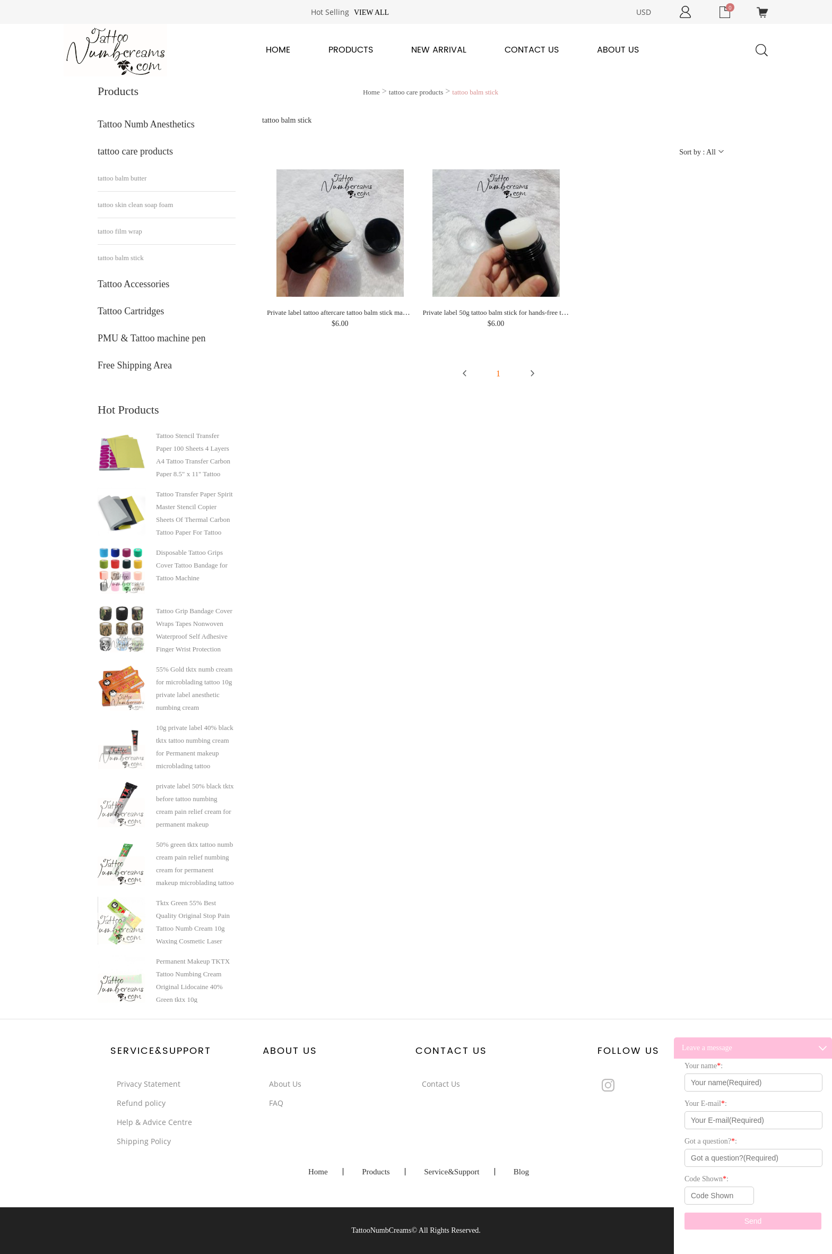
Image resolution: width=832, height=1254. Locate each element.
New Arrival (438, 50)
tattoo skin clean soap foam (135, 205)
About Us (618, 50)
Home (278, 50)
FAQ (276, 1103)
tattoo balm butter (122, 178)
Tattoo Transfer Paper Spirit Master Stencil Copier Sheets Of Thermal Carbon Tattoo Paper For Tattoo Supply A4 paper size (194, 513)
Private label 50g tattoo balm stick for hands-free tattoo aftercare (512, 312)
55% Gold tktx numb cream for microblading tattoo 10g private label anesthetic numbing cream (194, 688)
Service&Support (451, 1171)
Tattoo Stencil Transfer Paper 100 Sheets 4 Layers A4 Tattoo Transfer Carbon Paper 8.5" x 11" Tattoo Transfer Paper (193, 454)
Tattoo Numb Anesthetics (146, 124)
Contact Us (532, 50)
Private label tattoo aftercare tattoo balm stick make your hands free (360, 312)
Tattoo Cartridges (131, 311)
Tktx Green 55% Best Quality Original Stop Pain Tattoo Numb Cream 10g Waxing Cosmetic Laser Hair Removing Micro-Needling (193, 921)
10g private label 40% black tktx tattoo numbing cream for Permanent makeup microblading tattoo (194, 746)
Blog (521, 1171)
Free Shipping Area (135, 365)
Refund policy (141, 1103)
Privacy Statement (148, 1084)
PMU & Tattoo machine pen (151, 338)
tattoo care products (135, 151)
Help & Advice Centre (154, 1122)
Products (350, 50)
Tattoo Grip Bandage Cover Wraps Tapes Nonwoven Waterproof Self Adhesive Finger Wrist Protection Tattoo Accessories (194, 629)
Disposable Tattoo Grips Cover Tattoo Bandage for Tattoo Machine (192, 565)
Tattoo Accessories (133, 284)
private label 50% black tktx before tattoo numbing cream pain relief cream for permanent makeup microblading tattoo (195, 805)
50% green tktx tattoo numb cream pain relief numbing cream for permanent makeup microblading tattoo (195, 863)
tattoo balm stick (121, 258)
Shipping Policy (144, 1141)
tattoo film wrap (120, 231)
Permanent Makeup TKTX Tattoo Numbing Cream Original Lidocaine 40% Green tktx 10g (193, 980)
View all (371, 12)
